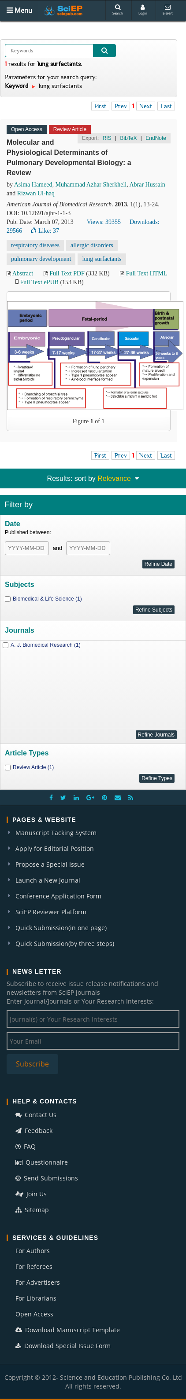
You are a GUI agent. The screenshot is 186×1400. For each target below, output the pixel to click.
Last (166, 106)
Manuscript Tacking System (56, 832)
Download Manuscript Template (67, 1330)
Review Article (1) (33, 767)
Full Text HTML (146, 273)
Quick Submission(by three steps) (64, 943)
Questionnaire (41, 1162)
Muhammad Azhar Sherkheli (90, 184)
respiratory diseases (35, 245)
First (100, 106)
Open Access (34, 1314)
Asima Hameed (33, 184)
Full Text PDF (67, 273)
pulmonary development (41, 259)
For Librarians (35, 1298)
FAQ (25, 1146)
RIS (107, 138)
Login (142, 9)
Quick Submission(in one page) (61, 928)
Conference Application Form (58, 896)
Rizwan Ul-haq (36, 193)
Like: (45, 230)
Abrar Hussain (147, 184)
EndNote (155, 138)
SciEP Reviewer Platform (50, 912)
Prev (121, 106)
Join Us (31, 1194)
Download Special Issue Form (63, 1345)
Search (117, 9)
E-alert (168, 9)
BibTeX (128, 138)
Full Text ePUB (39, 282)
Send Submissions (46, 1178)
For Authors (32, 1250)
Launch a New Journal (47, 880)
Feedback (33, 1130)
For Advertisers (37, 1282)
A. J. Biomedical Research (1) (46, 645)
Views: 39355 (104, 222)
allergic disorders (92, 245)
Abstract (22, 273)
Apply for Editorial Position (54, 848)
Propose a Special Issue (50, 864)
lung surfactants (101, 259)
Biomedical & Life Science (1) (47, 599)
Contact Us (35, 1114)
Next (145, 106)
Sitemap (32, 1210)
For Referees (33, 1266)
